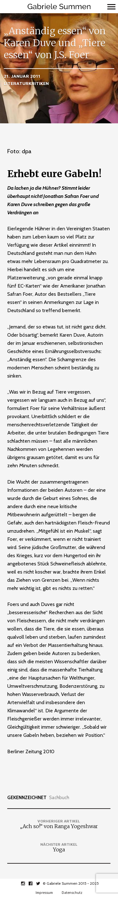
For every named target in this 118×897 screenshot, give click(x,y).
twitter (41, 883)
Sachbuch (59, 797)
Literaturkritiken (26, 83)
